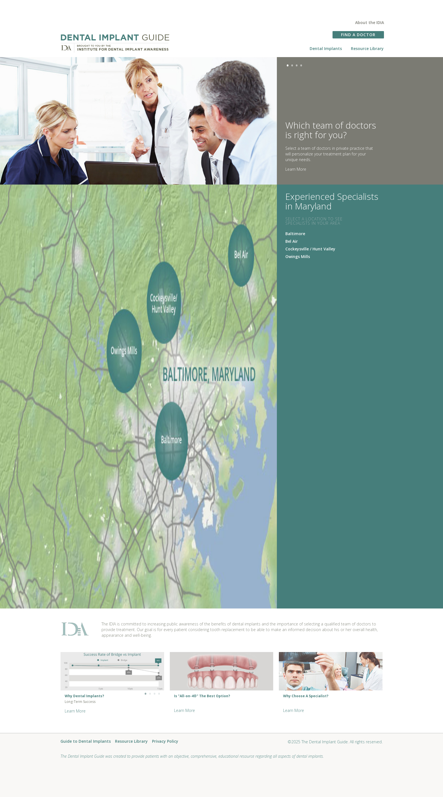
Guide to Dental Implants (85, 741)
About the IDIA (369, 22)
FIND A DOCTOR (358, 34)
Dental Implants (326, 48)
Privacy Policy (165, 741)
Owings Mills (297, 256)
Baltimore (295, 233)
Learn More (295, 169)
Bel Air (291, 241)
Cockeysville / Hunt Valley (310, 249)
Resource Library (367, 48)
